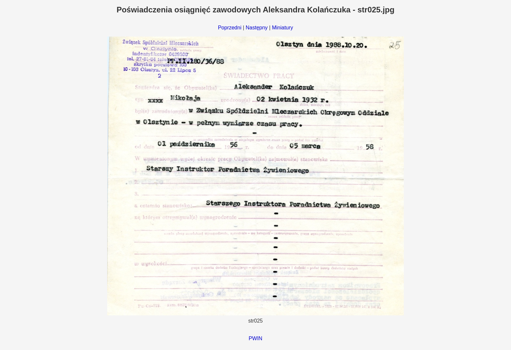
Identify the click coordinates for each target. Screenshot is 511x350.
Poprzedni (229, 27)
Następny (257, 27)
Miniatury (282, 27)
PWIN (255, 338)
